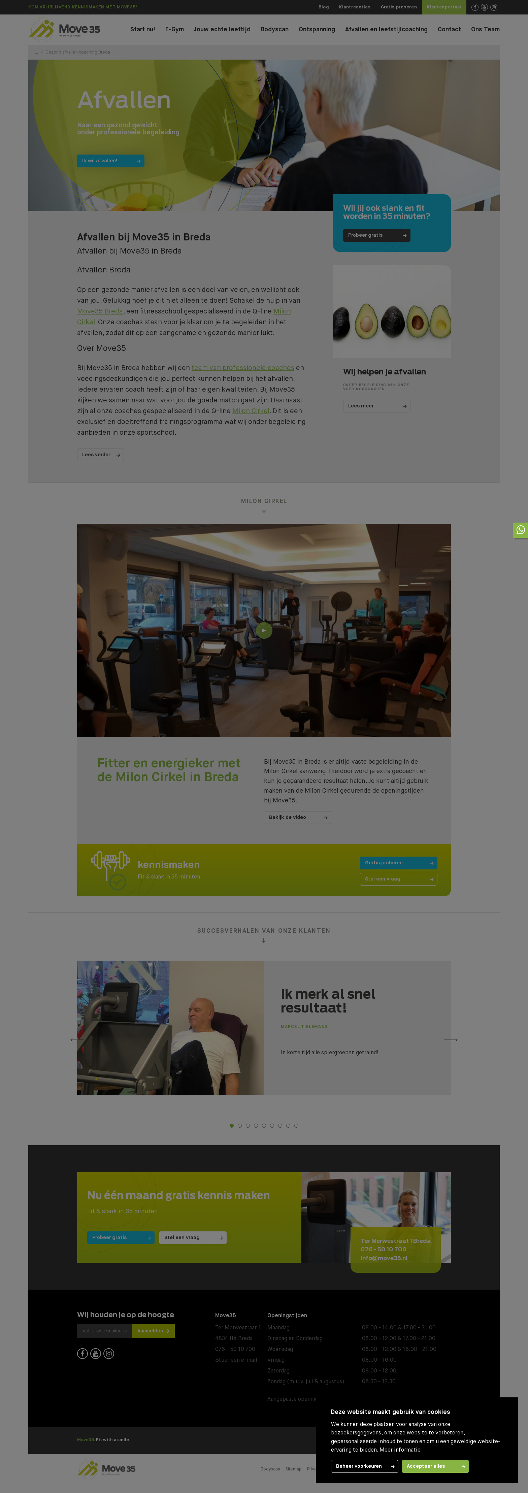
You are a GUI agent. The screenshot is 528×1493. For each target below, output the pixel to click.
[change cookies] (364, 1466)
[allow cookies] (435, 1466)
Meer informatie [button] (400, 1450)
